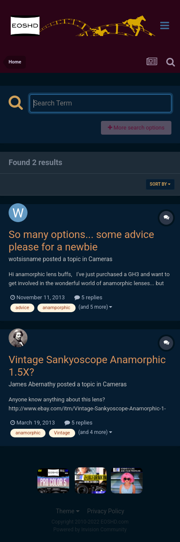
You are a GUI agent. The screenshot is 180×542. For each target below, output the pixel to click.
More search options (136, 127)
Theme (67, 511)
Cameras (100, 259)
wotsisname (25, 259)
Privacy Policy (105, 511)
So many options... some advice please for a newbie (81, 241)
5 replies (88, 297)
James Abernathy (32, 384)
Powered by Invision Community (90, 530)
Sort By (160, 184)
